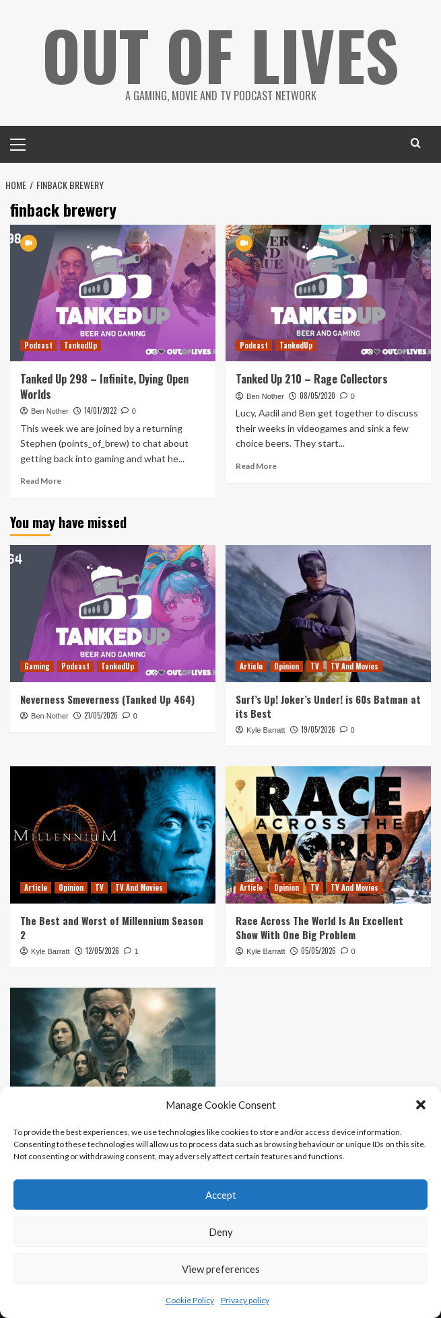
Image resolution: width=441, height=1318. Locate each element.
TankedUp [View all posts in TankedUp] (80, 345)
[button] (421, 1104)
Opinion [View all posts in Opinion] (286, 665)
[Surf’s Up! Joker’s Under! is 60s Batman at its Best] (328, 613)
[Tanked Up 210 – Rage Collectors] (328, 293)
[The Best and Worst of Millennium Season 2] (112, 834)
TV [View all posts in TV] (314, 665)
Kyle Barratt (265, 729)
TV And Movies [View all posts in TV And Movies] (354, 665)
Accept (220, 1195)
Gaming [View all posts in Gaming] (37, 665)
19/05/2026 (318, 728)
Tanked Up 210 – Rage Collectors (312, 379)
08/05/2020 (317, 395)
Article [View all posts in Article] (251, 665)
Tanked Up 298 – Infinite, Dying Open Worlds (104, 386)
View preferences (221, 1269)
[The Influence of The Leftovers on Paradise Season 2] (112, 1056)
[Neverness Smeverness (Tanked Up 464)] (112, 613)
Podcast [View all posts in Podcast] (38, 345)
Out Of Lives (220, 54)
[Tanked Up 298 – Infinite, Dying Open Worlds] (112, 293)
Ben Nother (50, 411)
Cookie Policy (190, 1300)
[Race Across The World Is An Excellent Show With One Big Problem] (328, 834)
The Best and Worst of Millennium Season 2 (111, 926)
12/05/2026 (102, 950)
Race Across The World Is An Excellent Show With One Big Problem (319, 926)
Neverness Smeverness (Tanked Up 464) (107, 698)
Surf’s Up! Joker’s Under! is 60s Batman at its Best (328, 705)
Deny (221, 1232)
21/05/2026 (101, 714)
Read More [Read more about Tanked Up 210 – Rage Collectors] (256, 465)
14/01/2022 (100, 410)
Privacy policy (245, 1300)
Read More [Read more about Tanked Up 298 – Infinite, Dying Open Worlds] (40, 480)
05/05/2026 (318, 950)
